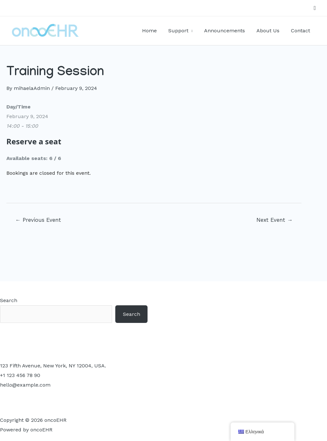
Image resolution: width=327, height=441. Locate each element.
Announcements (227, 31)
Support (182, 31)
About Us (269, 31)
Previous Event (38, 220)
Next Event (274, 220)
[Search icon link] (315, 8)
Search (8, 300)
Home (155, 31)
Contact (301, 31)
